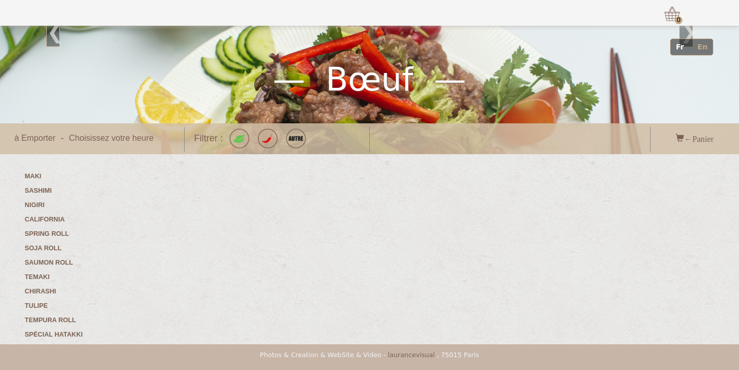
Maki (33, 176)
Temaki (37, 277)
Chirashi (40, 291)
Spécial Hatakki (54, 334)
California (45, 219)
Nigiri (34, 205)
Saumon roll (49, 262)
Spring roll (47, 233)
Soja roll (43, 248)
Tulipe (36, 305)
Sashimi (38, 190)
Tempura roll (50, 320)
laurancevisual (411, 355)
